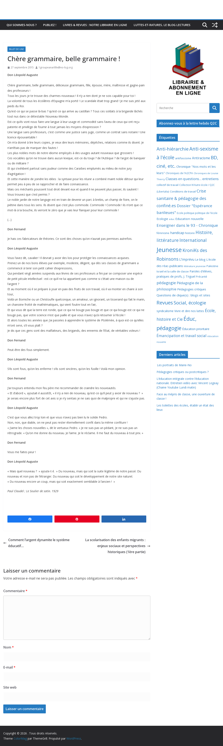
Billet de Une (16, 49)
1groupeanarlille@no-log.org (56, 67)
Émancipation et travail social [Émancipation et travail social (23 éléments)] (181, 335)
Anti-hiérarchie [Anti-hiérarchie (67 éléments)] (173, 149)
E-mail (9, 667)
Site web (10, 687)
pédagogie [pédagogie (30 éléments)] (166, 282)
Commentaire (15, 591)
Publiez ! (49, 25)
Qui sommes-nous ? (22, 25)
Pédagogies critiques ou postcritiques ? (183, 372)
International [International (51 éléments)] (193, 240)
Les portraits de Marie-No (174, 365)
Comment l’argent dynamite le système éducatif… (36, 543)
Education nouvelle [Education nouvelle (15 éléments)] (189, 219)
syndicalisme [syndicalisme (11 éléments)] (165, 311)
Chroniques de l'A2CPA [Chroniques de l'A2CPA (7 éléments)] (179, 173)
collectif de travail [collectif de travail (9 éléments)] (167, 185)
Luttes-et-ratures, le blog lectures (162, 25)
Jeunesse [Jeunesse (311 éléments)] (169, 250)
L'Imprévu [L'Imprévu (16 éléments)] (186, 259)
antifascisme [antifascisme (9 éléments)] (183, 158)
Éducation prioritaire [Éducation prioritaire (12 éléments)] (195, 329)
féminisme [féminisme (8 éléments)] (163, 233)
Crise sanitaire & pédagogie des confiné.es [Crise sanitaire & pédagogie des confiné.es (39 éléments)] (181, 198)
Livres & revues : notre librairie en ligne (95, 25)
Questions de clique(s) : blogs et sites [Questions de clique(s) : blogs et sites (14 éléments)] (183, 295)
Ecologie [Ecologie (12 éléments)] (162, 219)
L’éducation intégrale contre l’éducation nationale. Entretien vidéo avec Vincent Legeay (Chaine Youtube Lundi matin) (187, 383)
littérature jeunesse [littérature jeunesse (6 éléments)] (195, 266)
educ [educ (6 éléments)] (172, 219)
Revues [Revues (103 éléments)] (165, 302)
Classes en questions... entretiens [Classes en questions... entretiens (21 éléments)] (192, 178)
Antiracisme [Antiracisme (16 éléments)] (201, 158)
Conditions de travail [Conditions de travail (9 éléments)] (183, 191)
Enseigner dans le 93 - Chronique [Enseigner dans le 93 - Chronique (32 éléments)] (187, 225)
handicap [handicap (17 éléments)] (177, 232)
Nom (8, 647)
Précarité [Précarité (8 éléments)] (201, 276)
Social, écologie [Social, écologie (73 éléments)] (190, 302)
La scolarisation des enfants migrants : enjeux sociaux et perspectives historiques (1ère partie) (117, 546)
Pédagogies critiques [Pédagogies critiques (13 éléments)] (191, 289)
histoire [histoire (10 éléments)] (190, 233)
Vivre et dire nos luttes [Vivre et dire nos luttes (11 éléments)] (189, 311)
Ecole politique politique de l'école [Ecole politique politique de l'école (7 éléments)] (197, 213)
